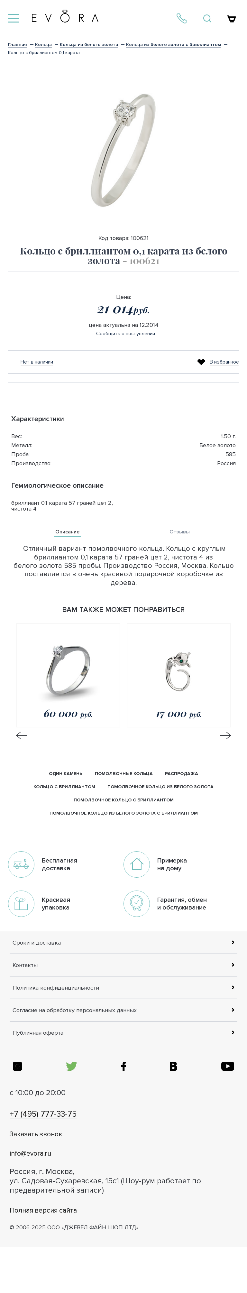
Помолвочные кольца (124, 775)
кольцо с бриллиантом (62, 789)
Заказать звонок (46, 1179)
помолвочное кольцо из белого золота (162, 789)
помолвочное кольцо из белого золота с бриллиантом (123, 818)
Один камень (63, 775)
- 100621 (141, 260)
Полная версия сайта (56, 1255)
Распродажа (184, 775)
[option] (123, 149)
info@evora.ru (38, 1198)
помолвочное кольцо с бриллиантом (123, 804)
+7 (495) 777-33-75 (56, 1158)
